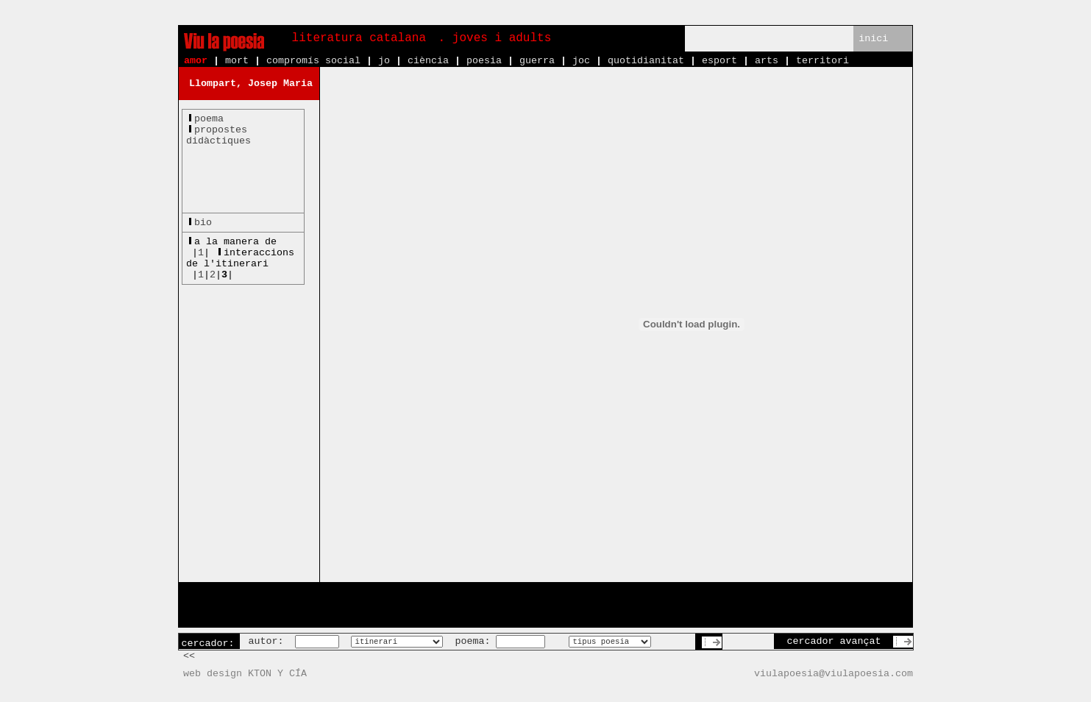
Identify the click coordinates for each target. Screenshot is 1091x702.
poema (209, 118)
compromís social (313, 60)
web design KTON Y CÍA (245, 673)
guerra (537, 60)
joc (581, 60)
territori (822, 60)
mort (237, 60)
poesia (484, 60)
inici (873, 38)
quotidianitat (646, 60)
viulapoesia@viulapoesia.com (833, 673)
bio (203, 222)
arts (766, 60)
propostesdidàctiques (218, 135)
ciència (428, 60)
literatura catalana (359, 38)
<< (189, 656)
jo (384, 60)
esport (719, 60)
